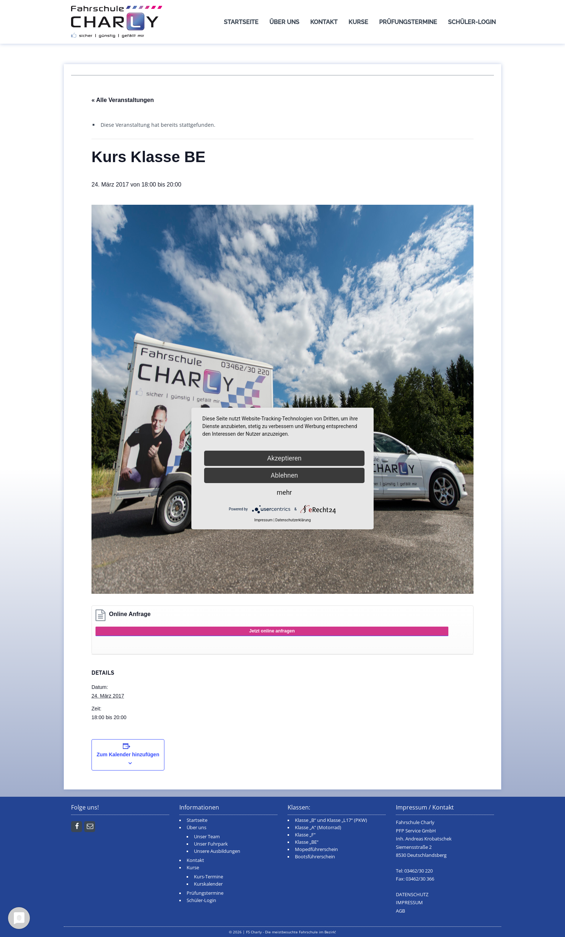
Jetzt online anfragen (272, 631)
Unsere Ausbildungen (217, 851)
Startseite (241, 22)
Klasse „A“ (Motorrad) (318, 827)
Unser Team (207, 837)
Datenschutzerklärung (293, 520)
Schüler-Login (472, 22)
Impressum (263, 520)
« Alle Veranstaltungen (122, 100)
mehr (284, 492)
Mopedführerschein (316, 849)
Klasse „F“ (305, 835)
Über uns (284, 22)
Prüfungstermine (408, 22)
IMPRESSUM (409, 902)
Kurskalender (208, 884)
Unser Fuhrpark (211, 844)
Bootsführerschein (315, 857)
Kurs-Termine (208, 877)
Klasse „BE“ (307, 842)
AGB (400, 911)
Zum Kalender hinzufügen (128, 754)
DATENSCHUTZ (412, 894)
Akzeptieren (284, 458)
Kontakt (324, 22)
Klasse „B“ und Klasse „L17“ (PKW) (331, 820)
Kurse (358, 22)
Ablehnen (284, 475)
